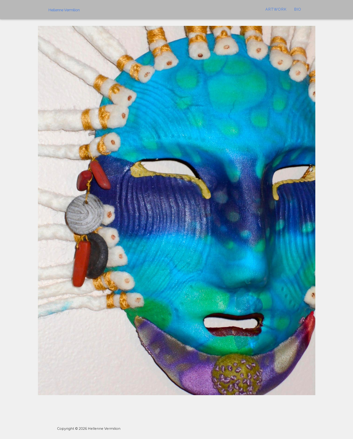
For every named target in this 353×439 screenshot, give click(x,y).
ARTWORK (276, 12)
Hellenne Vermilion (64, 13)
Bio (297, 12)
